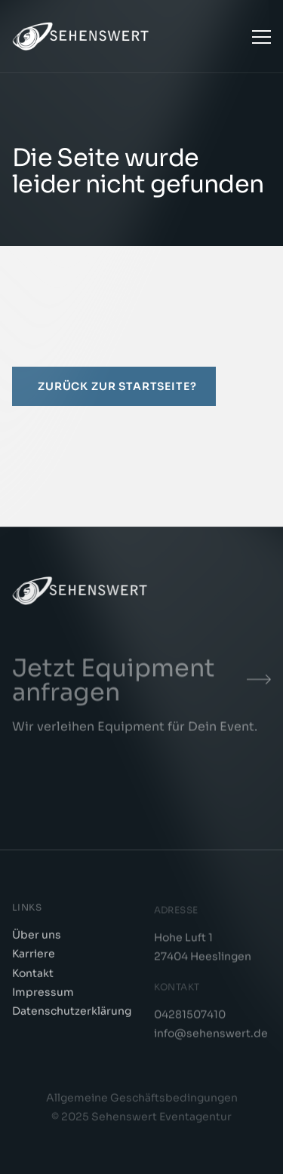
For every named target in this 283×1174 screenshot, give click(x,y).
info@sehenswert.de (211, 1036)
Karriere (33, 956)
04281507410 (190, 1018)
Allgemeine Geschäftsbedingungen (142, 1100)
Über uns (36, 937)
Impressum (43, 993)
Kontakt (33, 975)
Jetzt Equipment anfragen (113, 683)
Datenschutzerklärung (71, 1013)
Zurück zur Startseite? (117, 386)
